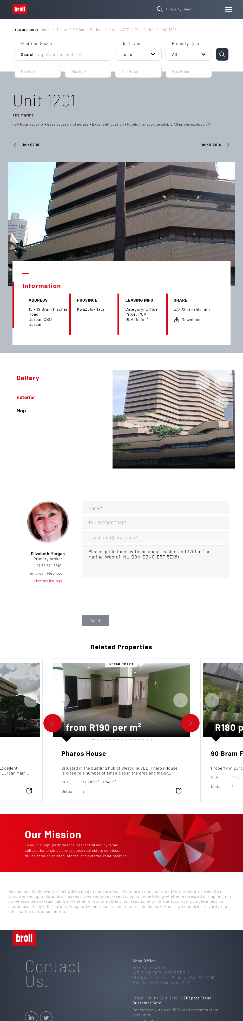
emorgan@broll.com (48, 573)
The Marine (23, 114)
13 (142, 738)
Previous (49, 700)
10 (130, 738)
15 (150, 738)
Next (44, 700)
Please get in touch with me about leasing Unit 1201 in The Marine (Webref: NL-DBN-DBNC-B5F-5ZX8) (155, 561)
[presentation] (121, 602)
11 (134, 738)
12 (138, 738)
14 (146, 738)
